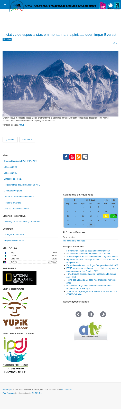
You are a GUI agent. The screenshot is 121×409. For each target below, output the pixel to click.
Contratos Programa (13, 191)
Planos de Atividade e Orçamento (19, 197)
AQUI (21, 125)
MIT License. (66, 389)
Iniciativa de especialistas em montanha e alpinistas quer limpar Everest (59, 34)
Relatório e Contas (12, 203)
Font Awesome (9, 393)
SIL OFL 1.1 (37, 393)
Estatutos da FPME (13, 179)
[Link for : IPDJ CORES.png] (15, 355)
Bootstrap (7, 389)
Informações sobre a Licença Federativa (22, 221)
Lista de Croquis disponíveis (17, 209)
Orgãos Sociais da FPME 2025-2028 (20, 161)
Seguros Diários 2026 (14, 240)
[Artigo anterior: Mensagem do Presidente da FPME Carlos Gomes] (10, 139)
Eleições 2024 (10, 167)
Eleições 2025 (10, 173)
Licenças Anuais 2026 (14, 234)
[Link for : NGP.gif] (19, 278)
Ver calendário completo (74, 241)
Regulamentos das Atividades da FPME (22, 185)
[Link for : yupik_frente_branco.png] (15, 310)
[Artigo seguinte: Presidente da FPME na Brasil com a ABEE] (27, 139)
